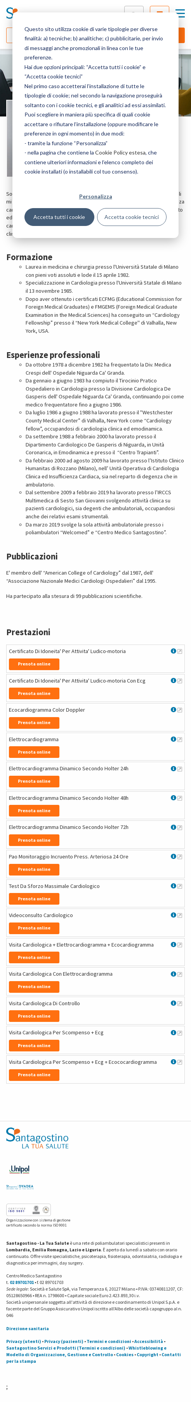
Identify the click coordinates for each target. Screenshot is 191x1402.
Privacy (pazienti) (63, 1341)
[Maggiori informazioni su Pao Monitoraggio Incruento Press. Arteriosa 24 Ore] (179, 856)
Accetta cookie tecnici (131, 217)
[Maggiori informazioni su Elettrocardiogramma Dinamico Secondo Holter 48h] (179, 798)
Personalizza (95, 196)
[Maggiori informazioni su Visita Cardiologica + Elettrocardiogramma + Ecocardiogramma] (179, 945)
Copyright (147, 1354)
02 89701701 (22, 1282)
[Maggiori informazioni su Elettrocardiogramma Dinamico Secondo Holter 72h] (179, 827)
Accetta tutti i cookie (59, 217)
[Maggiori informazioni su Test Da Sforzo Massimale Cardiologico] (179, 886)
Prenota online (34, 664)
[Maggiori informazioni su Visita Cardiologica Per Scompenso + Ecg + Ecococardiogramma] (179, 1062)
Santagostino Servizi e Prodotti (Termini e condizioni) (65, 1348)
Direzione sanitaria (27, 1328)
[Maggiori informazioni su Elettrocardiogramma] (179, 739)
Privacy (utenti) (23, 1341)
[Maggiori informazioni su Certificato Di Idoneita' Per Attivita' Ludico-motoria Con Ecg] (179, 681)
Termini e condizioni (109, 1341)
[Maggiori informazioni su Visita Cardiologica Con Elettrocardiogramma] (179, 974)
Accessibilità (148, 1341)
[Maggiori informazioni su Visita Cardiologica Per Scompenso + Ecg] (179, 1033)
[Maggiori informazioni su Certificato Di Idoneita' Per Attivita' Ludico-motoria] (179, 651)
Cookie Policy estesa (120, 152)
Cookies (125, 1354)
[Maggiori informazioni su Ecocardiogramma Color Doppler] (179, 710)
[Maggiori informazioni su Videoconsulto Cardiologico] (179, 915)
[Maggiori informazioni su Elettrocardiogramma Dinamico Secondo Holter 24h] (179, 769)
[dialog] (95, 125)
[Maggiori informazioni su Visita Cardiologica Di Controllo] (179, 1003)
